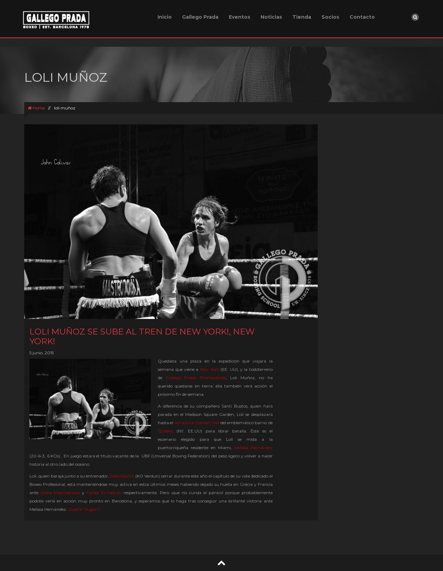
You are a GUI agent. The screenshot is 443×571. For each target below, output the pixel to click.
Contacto (362, 17)
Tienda (301, 17)
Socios (330, 17)
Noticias (271, 17)
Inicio (164, 17)
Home (36, 107)
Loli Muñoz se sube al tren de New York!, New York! (142, 336)
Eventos (239, 17)
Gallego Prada (200, 17)
